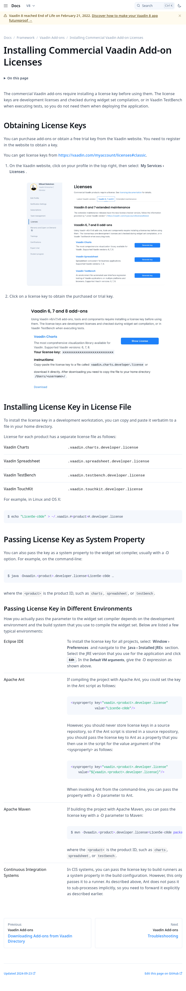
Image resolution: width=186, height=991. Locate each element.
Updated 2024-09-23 (18, 973)
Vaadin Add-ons (52, 37)
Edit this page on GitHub (162, 973)
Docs (15, 5)
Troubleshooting (138, 933)
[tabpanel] (93, 518)
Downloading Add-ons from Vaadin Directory (47, 936)
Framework (26, 37)
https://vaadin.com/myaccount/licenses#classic (102, 155)
